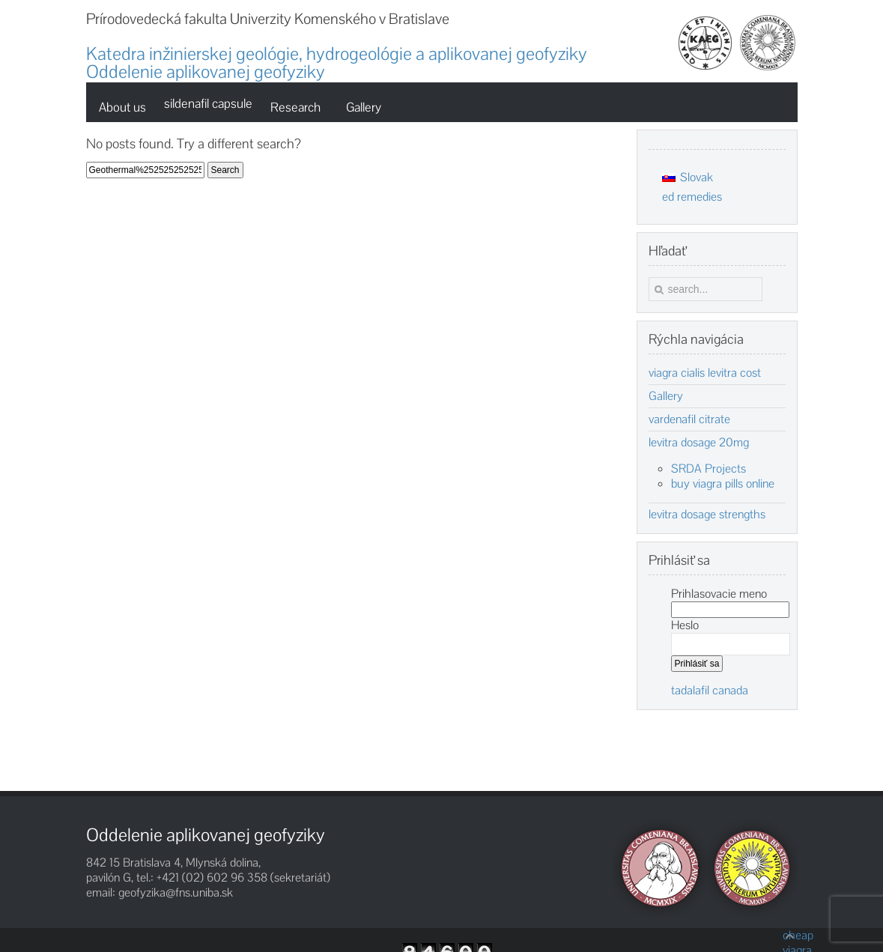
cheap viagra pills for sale (790, 935)
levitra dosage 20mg (699, 442)
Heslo (685, 625)
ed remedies (692, 196)
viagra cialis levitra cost (705, 373)
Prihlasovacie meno (719, 593)
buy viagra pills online (722, 483)
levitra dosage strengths (707, 514)
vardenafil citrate (689, 419)
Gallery (666, 396)
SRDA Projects (708, 468)
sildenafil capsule (208, 103)
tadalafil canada (709, 690)
